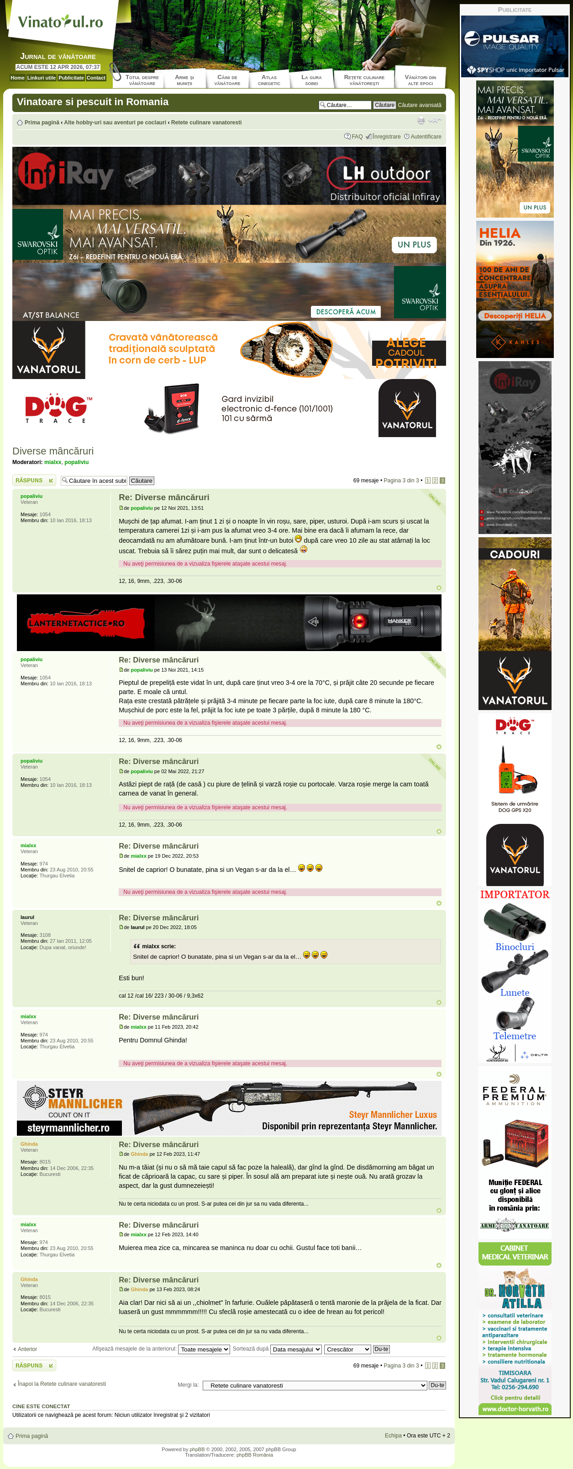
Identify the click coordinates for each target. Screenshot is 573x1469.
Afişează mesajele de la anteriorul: (161, 1349)
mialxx (53, 462)
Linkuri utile (41, 77)
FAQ (357, 137)
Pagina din (401, 480)
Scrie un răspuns (34, 480)
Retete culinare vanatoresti (206, 122)
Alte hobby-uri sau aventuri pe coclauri (115, 122)
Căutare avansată (420, 105)
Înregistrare (387, 137)
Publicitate (71, 77)
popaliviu (76, 462)
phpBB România (255, 1455)
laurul (138, 927)
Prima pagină (42, 122)
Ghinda (139, 1154)
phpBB (197, 1449)
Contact (96, 77)
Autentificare (426, 137)
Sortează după (277, 1349)
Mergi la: (188, 1385)
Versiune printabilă (421, 120)
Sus (439, 587)
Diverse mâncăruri (53, 451)
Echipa (393, 1435)
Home (18, 77)
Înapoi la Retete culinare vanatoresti (62, 1384)
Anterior (27, 1349)
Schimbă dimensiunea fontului (435, 120)
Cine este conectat (41, 1406)
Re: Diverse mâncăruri (164, 497)
